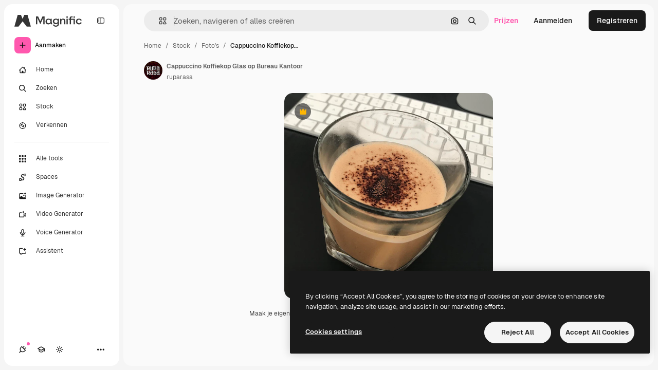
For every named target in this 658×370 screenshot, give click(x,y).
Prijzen (506, 20)
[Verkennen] (61, 125)
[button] (158, 21)
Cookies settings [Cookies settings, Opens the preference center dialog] (333, 331)
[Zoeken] (61, 88)
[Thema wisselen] (59, 349)
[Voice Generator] (61, 233)
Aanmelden (553, 20)
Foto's (210, 46)
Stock (181, 46)
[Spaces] (61, 177)
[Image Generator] (61, 196)
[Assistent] (61, 251)
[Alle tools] (61, 159)
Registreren (617, 20)
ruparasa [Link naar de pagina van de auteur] (180, 77)
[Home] (61, 70)
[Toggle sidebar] (101, 20)
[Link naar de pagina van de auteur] (153, 70)
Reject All (517, 332)
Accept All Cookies (597, 332)
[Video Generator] (61, 214)
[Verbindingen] (22, 349)
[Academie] (41, 349)
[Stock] (61, 107)
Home (152, 46)
